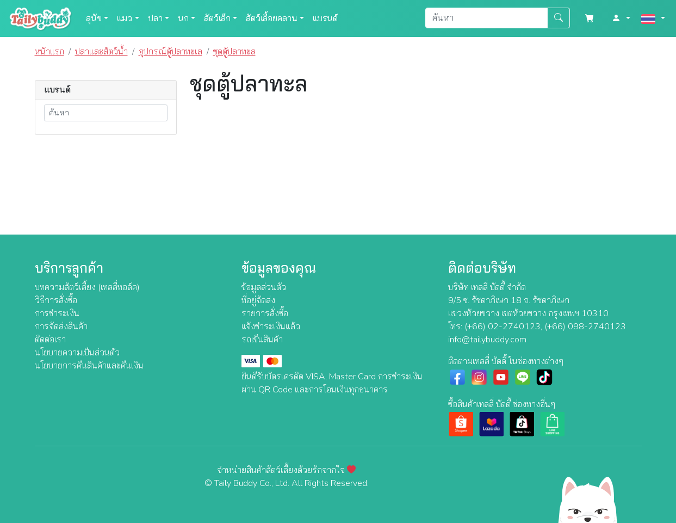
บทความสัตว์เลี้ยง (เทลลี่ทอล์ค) (87, 287)
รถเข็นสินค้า (262, 340)
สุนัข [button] (94, 18)
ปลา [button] (155, 18)
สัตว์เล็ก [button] (217, 18)
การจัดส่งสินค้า (61, 327)
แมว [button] (124, 18)
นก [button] (183, 18)
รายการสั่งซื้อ (264, 313)
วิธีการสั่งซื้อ (56, 300)
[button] (621, 18)
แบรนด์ (325, 18)
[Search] (486, 18)
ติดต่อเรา (50, 340)
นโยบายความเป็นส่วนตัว (77, 353)
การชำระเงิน (57, 313)
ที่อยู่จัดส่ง (258, 300)
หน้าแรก (49, 52)
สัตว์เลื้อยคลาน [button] (271, 18)
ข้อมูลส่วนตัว (263, 287)
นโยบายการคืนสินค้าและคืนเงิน (89, 366)
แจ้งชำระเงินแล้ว (270, 327)
